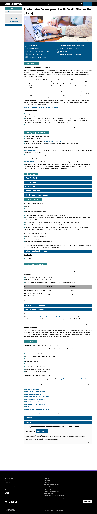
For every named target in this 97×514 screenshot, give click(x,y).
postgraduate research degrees (46, 413)
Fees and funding (13, 21)
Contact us (7, 488)
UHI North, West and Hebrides (51, 484)
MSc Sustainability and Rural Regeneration (37, 396)
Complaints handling (10, 486)
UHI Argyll (46, 478)
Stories (28, 418)
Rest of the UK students (34, 305)
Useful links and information (36, 195)
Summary (13, 8)
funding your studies (42, 324)
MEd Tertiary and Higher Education (35, 404)
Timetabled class (35, 57)
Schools (54, 4)
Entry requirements (13, 11)
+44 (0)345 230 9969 (49, 510)
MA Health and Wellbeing (32, 389)
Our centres (69, 4)
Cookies (7, 489)
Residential (42, 54)
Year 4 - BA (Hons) (32, 191)
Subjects (48, 4)
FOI (6, 484)
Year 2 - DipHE (31, 182)
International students (34, 309)
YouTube (12, 502)
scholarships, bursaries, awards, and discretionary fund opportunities (54, 316)
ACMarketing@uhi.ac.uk (59, 510)
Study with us (61, 4)
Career (30, 342)
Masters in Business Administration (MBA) (37, 409)
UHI (45, 498)
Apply (13, 25)
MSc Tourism (29, 406)
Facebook (6, 502)
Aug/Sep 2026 (42, 431)
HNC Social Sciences (31, 150)
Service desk (87, 501)
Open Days (87, 4)
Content (13, 15)
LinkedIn (16, 502)
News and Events (9, 478)
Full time (68, 45)
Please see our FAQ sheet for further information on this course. (42, 107)
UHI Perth (46, 488)
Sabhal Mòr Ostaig (48, 493)
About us (7, 480)
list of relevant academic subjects (51, 141)
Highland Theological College (51, 491)
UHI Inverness (47, 480)
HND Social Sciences (31, 162)
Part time (73, 45)
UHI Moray (46, 482)
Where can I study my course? (37, 251)
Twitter (9, 502)
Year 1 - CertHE (31, 178)
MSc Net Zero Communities (33, 394)
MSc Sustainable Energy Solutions (35, 399)
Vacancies (7, 482)
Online (37, 54)
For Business (76, 4)
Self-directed (43, 57)
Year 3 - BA (29, 186)
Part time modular (80, 45)
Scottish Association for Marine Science (54, 495)
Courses (43, 4)
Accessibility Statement (10, 510)
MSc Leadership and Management (35, 391)
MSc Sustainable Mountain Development (36, 401)
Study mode (13, 18)
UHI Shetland (47, 489)
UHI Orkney (47, 486)
